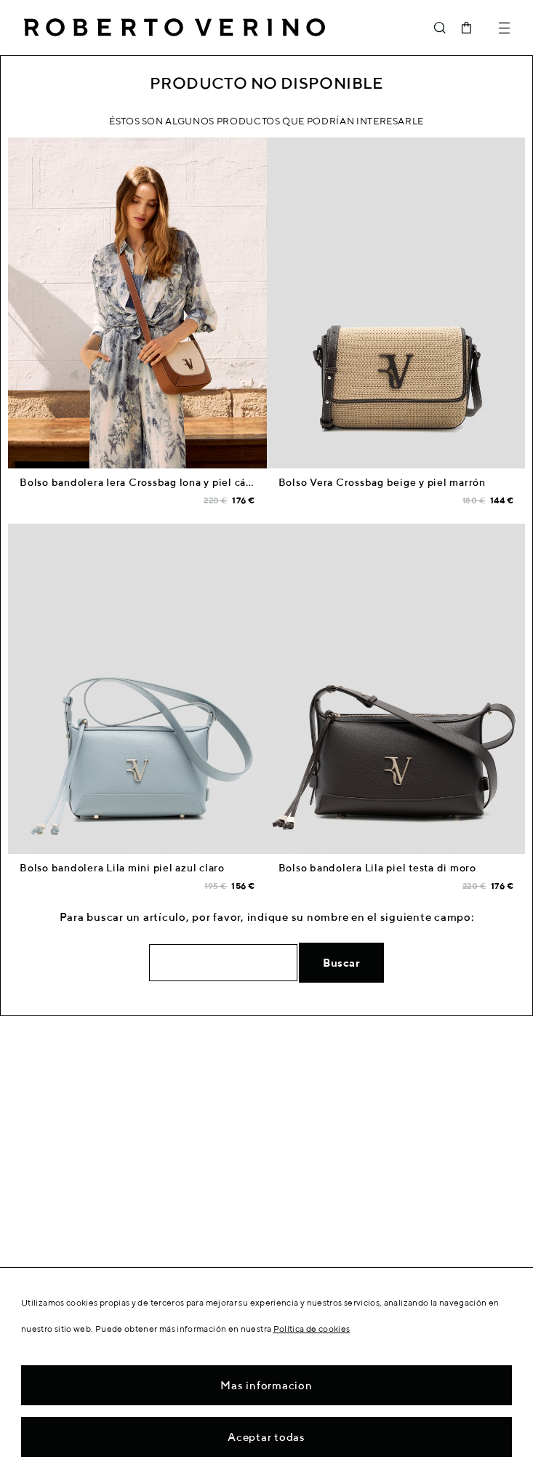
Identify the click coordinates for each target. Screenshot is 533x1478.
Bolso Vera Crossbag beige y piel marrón (382, 482)
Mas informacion (266, 1385)
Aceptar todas (266, 1437)
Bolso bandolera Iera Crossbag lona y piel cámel (142, 482)
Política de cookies (311, 1328)
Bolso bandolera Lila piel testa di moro (377, 868)
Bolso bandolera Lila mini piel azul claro (122, 868)
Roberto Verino (174, 27)
